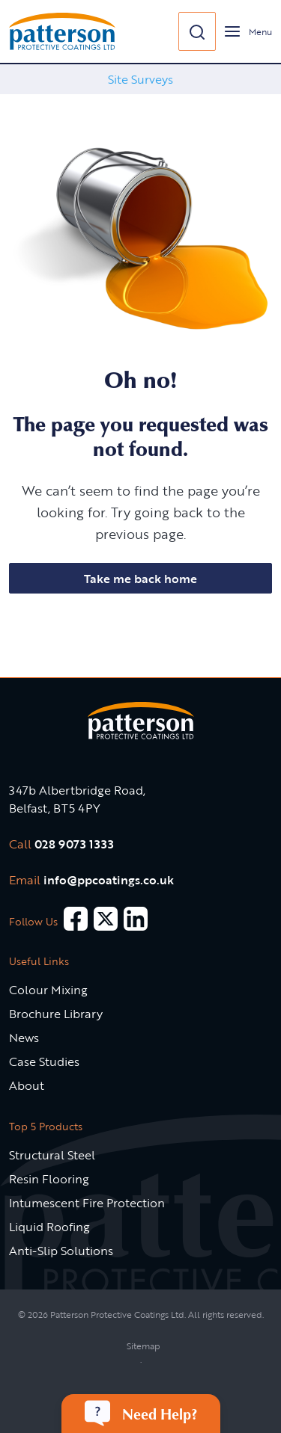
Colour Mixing (48, 990)
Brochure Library (56, 1014)
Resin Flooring (49, 1179)
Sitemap (143, 1345)
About (26, 1085)
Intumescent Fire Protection (87, 1203)
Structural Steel (52, 1155)
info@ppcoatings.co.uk (108, 880)
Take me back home (140, 579)
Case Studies (44, 1061)
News (24, 1038)
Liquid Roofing (49, 1227)
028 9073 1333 (74, 844)
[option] (140, 79)
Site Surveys (140, 79)
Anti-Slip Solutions (61, 1251)
